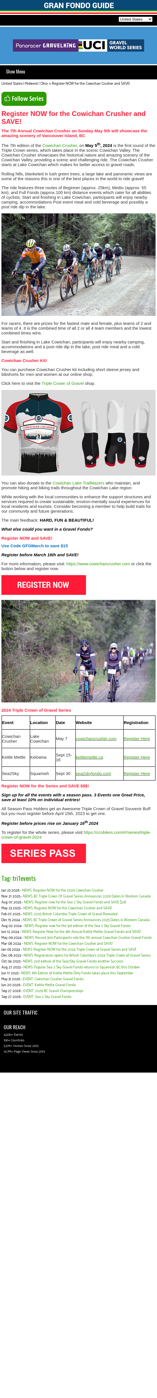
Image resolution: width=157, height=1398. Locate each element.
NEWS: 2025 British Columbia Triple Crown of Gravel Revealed (70, 914)
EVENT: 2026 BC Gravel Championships (53, 991)
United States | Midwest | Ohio (24, 84)
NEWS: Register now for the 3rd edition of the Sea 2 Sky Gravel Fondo (78, 926)
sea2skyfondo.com (93, 773)
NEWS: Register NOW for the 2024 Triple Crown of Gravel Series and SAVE (79, 950)
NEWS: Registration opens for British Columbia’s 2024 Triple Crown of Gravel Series (87, 956)
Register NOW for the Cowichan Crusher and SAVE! (91, 84)
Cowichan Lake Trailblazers (79, 483)
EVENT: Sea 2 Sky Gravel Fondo (47, 997)
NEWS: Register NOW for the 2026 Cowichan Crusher (62, 891)
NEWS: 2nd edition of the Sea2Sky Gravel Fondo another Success (73, 961)
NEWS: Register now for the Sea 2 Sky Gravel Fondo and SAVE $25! (75, 902)
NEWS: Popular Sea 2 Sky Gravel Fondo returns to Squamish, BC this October (81, 967)
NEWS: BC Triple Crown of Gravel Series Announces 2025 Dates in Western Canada (86, 920)
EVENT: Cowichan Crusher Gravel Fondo (53, 979)
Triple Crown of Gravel (63, 383)
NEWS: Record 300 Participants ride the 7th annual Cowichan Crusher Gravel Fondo (88, 938)
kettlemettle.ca (89, 757)
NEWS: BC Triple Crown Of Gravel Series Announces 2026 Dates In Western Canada (87, 896)
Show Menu (15, 71)
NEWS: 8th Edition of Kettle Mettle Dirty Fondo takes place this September (77, 973)
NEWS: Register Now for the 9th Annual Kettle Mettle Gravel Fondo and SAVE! (81, 932)
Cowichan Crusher (59, 145)
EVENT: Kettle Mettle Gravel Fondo (49, 985)
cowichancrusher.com (96, 738)
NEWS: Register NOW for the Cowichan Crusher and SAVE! (67, 908)
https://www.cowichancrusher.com (98, 563)
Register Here (137, 738)
